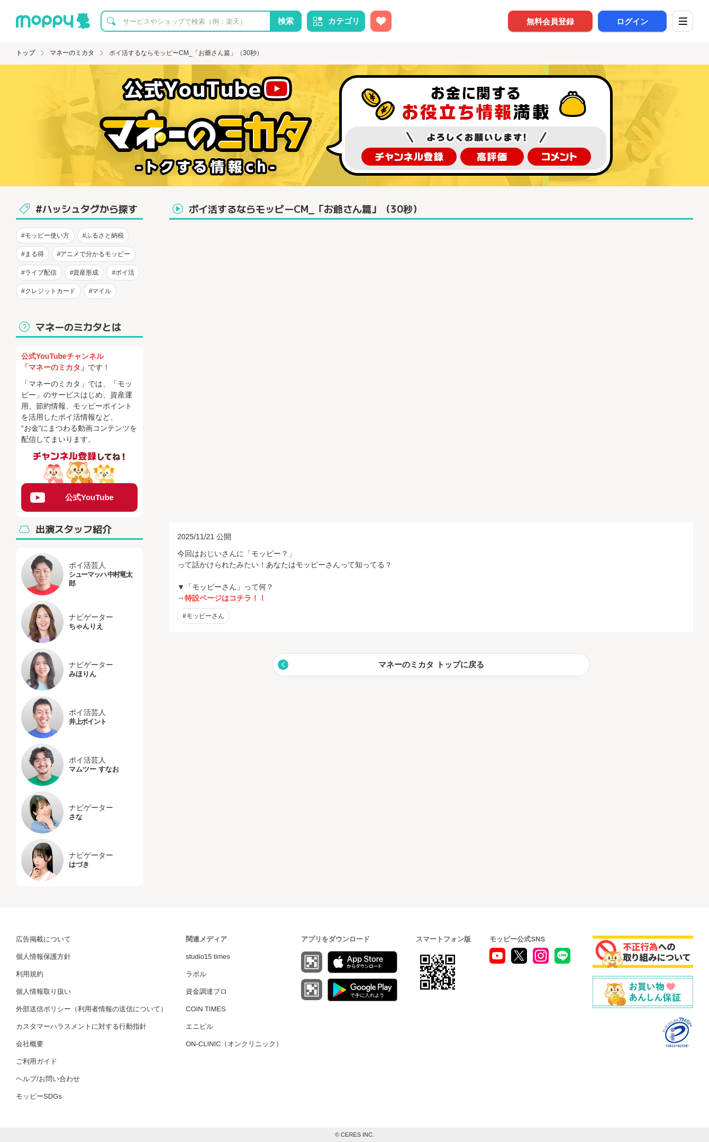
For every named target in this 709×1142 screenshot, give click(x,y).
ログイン (632, 21)
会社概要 (29, 1044)
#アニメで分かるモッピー (94, 254)
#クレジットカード (48, 291)
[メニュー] (682, 21)
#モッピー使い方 (45, 235)
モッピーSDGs (39, 1096)
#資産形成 (84, 272)
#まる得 (32, 254)
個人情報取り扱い (43, 991)
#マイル (100, 291)
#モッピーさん (203, 616)
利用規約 (29, 974)
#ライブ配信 (39, 272)
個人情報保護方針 (43, 956)
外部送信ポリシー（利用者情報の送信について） (91, 1009)
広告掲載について (43, 939)
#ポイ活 (123, 272)
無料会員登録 (550, 21)
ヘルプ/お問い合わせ (48, 1079)
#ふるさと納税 (103, 235)
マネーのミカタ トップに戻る (431, 664)
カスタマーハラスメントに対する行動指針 (81, 1026)
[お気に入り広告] (381, 21)
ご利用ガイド (36, 1061)
